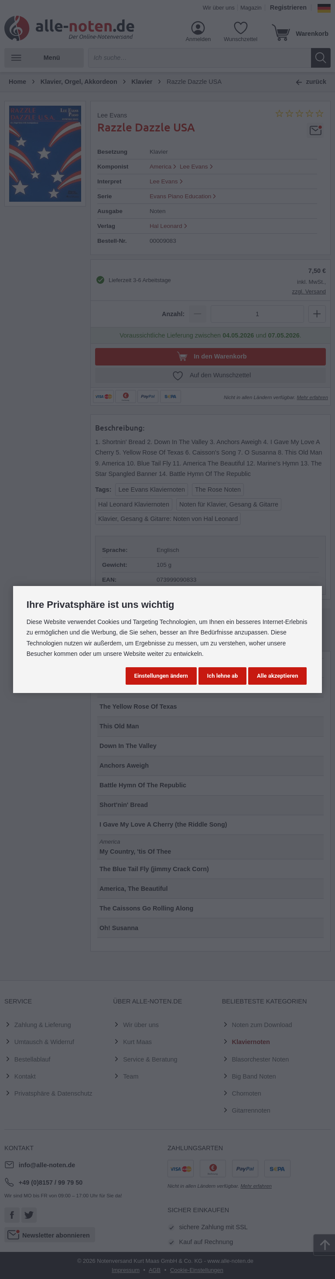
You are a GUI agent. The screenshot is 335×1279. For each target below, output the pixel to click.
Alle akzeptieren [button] (277, 675)
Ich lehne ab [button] (222, 675)
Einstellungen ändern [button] (161, 675)
